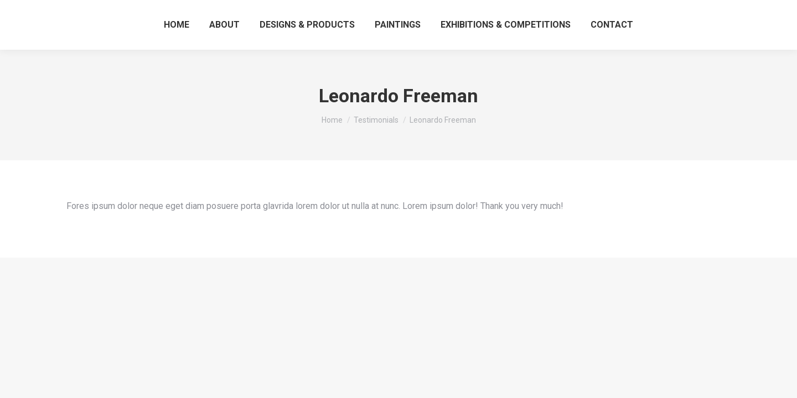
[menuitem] (177, 25)
